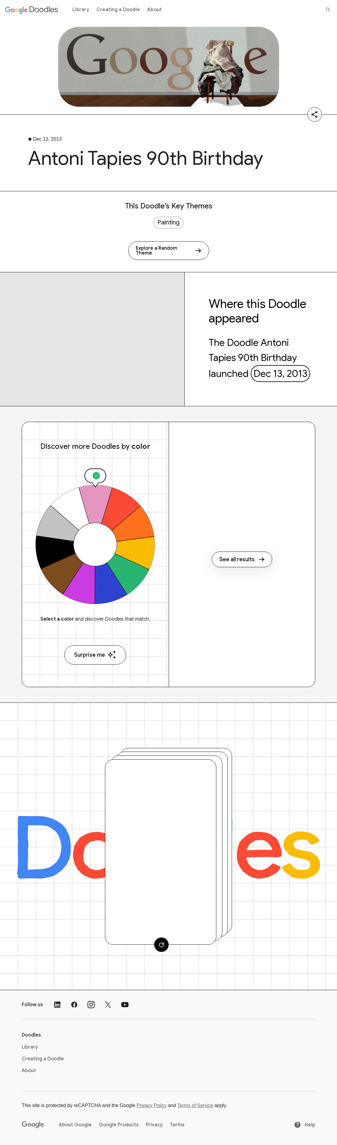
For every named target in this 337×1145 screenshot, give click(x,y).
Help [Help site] (304, 1124)
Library (80, 10)
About (154, 10)
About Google (75, 1125)
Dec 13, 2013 (280, 374)
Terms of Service (195, 1105)
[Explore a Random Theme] (168, 250)
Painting (168, 222)
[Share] (314, 114)
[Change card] (161, 944)
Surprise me (95, 654)
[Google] (33, 1124)
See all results (242, 559)
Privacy (154, 1125)
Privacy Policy (152, 1105)
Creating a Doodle (118, 10)
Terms (177, 1125)
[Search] (328, 9)
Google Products (118, 1125)
